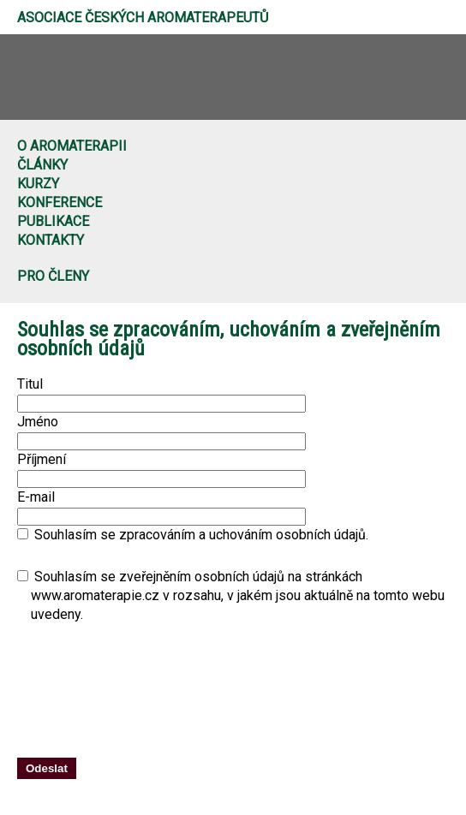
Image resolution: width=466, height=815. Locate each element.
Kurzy (38, 183)
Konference (59, 202)
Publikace (53, 221)
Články (42, 165)
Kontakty (50, 240)
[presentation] (276, 699)
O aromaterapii (72, 146)
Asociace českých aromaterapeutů (142, 17)
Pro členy (53, 276)
